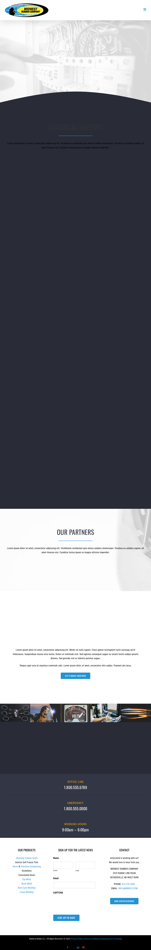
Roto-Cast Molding (26, 887)
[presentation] (75, 902)
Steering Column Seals (26, 858)
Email (56, 878)
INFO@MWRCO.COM (128, 888)
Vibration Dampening (31, 866)
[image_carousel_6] (75, 705)
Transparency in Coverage (111, 939)
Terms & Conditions (92, 939)
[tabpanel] (75, 663)
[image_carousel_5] (136, 705)
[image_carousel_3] (106, 705)
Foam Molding (26, 892)
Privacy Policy (76, 939)
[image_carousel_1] (15, 705)
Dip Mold (26, 879)
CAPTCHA (58, 892)
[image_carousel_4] (45, 705)
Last (77, 870)
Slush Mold (26, 883)
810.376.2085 (128, 884)
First (55, 870)
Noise (15, 866)
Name (56, 858)
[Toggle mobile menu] (145, 9)
